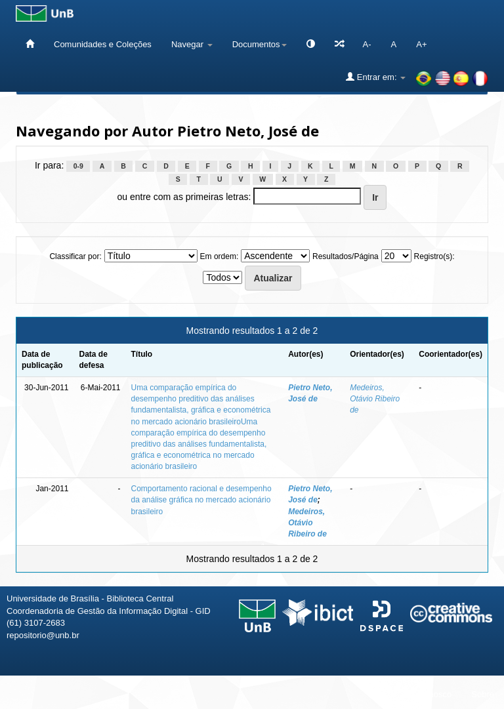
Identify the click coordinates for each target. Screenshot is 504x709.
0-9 (78, 166)
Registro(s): (434, 256)
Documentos (259, 44)
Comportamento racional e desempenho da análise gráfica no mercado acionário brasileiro (201, 500)
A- (367, 44)
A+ (421, 44)
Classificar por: (75, 256)
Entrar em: (376, 76)
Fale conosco (426, 694)
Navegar (192, 44)
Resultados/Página (345, 256)
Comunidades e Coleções (103, 44)
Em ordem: (219, 256)
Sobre (482, 694)
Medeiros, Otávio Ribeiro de (375, 399)
